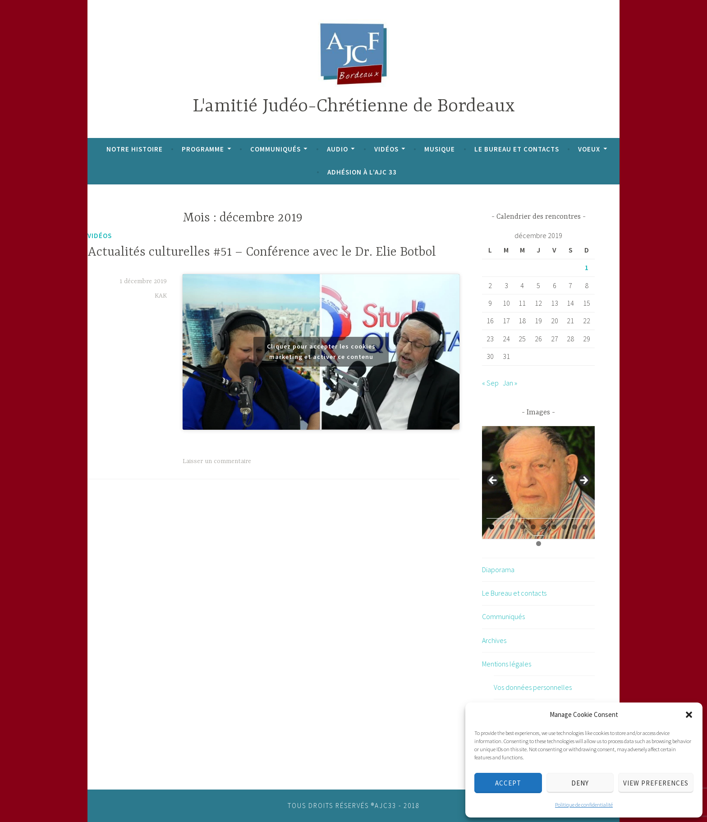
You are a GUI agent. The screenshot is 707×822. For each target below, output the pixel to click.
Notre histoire (134, 149)
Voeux (589, 149)
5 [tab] (533, 526)
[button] (688, 714)
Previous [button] (493, 480)
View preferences (656, 783)
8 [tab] (564, 526)
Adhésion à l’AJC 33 (362, 172)
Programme (203, 149)
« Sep (490, 382)
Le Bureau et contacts (516, 149)
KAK (161, 295)
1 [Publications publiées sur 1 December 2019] (586, 267)
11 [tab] (539, 543)
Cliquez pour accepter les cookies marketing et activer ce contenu (321, 351)
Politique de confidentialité (584, 804)
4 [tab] (522, 526)
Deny (580, 783)
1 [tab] (491, 526)
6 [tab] (543, 526)
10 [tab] (585, 526)
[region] (538, 483)
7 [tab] (553, 526)
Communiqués (275, 149)
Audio (337, 149)
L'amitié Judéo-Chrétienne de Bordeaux (354, 106)
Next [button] (583, 480)
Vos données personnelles (533, 687)
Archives (494, 640)
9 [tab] (574, 526)
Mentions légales (506, 663)
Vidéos (386, 149)
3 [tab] (512, 526)
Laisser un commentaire (217, 461)
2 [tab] (502, 526)
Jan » (510, 382)
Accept (508, 783)
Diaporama (498, 569)
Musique (439, 149)
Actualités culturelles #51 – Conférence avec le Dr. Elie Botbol (261, 252)
